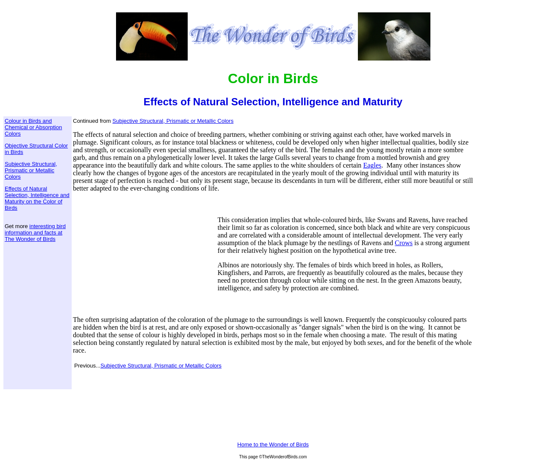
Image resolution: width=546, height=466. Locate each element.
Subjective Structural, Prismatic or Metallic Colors (31, 170)
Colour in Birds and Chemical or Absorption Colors (33, 127)
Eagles (372, 165)
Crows (403, 242)
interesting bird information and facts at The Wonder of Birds (35, 232)
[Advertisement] (144, 254)
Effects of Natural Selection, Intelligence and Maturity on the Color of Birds (37, 198)
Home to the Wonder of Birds (272, 444)
